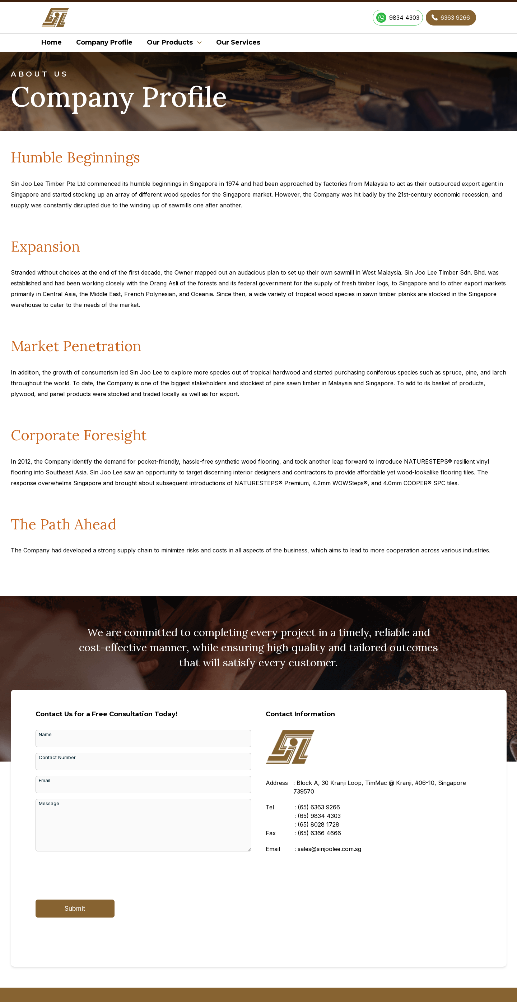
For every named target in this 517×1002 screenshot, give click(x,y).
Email (44, 780)
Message (49, 803)
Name (45, 734)
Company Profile (104, 42)
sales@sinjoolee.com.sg (329, 848)
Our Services (238, 42)
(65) (319, 807)
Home (51, 42)
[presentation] (90, 874)
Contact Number (57, 757)
